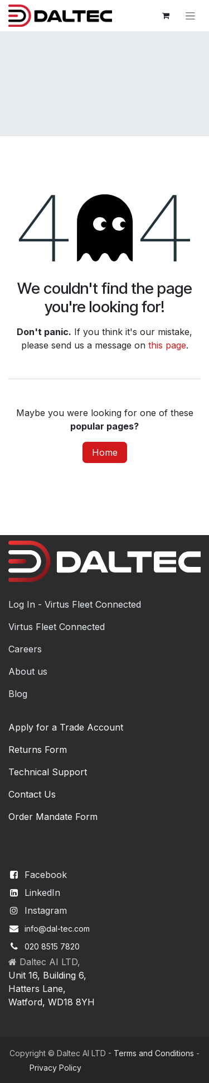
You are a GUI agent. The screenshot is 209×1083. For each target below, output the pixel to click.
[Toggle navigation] (190, 16)
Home (105, 452)
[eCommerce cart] (165, 16)
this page (167, 345)
